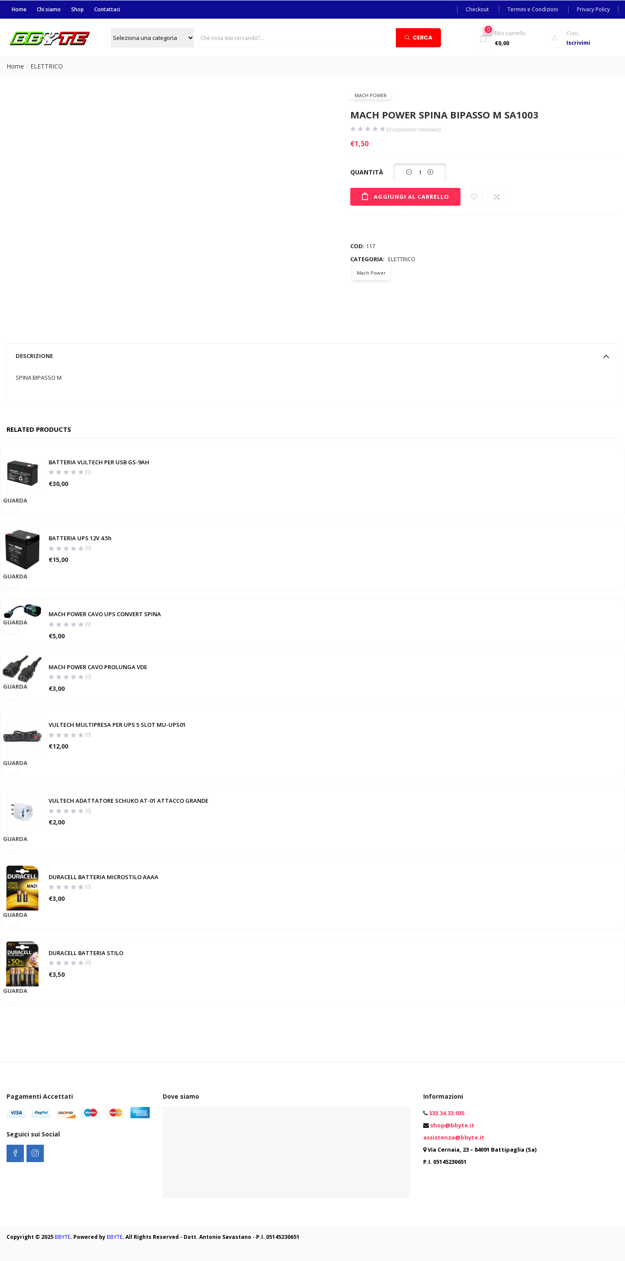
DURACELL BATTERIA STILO (85, 953)
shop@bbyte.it (452, 1125)
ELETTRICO (46, 66)
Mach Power (371, 95)
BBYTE (62, 1237)
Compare (500, 196)
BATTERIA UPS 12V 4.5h (79, 538)
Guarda (10, 499)
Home (19, 9)
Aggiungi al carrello (413, 196)
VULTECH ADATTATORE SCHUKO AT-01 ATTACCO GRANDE (128, 801)
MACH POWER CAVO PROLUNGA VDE (97, 667)
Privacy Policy (593, 9)
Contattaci (107, 9)
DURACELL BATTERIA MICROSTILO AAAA (103, 877)
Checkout (477, 9)
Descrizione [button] (312, 355)
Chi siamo (49, 9)
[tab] (312, 355)
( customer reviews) (413, 129)
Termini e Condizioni (532, 9)
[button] (509, 37)
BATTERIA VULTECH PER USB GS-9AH (98, 462)
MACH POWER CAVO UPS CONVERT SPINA (104, 614)
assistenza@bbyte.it (453, 1137)
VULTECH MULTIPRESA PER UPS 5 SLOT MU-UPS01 (116, 725)
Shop (77, 9)
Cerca (418, 37)
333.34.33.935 (446, 1113)
